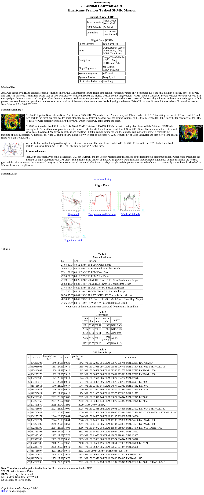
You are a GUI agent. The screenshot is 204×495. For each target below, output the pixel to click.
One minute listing (101, 179)
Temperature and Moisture (102, 213)
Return (4, 491)
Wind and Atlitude (131, 213)
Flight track (73, 213)
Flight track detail (73, 239)
